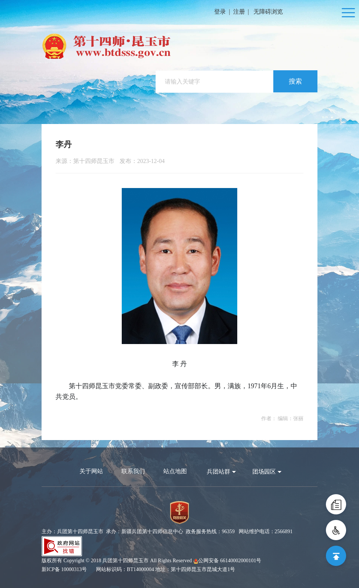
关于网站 (91, 471)
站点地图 (175, 471)
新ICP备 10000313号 (64, 569)
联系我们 (133, 471)
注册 (239, 11)
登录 (220, 11)
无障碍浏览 (268, 11)
